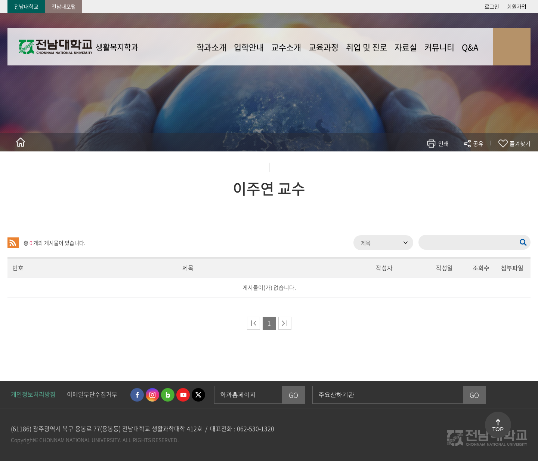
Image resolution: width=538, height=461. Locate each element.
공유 (478, 143)
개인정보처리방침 (33, 394)
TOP (498, 429)
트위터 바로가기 (198, 395)
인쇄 (443, 143)
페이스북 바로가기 (137, 395)
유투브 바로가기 (183, 395)
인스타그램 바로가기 (152, 395)
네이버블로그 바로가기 (167, 395)
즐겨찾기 (520, 143)
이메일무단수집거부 (92, 394)
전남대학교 (26, 6)
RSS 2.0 (13, 242)
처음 (253, 323)
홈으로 (20, 142)
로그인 (492, 6)
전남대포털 (64, 6)
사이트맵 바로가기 (512, 46)
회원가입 (516, 6)
